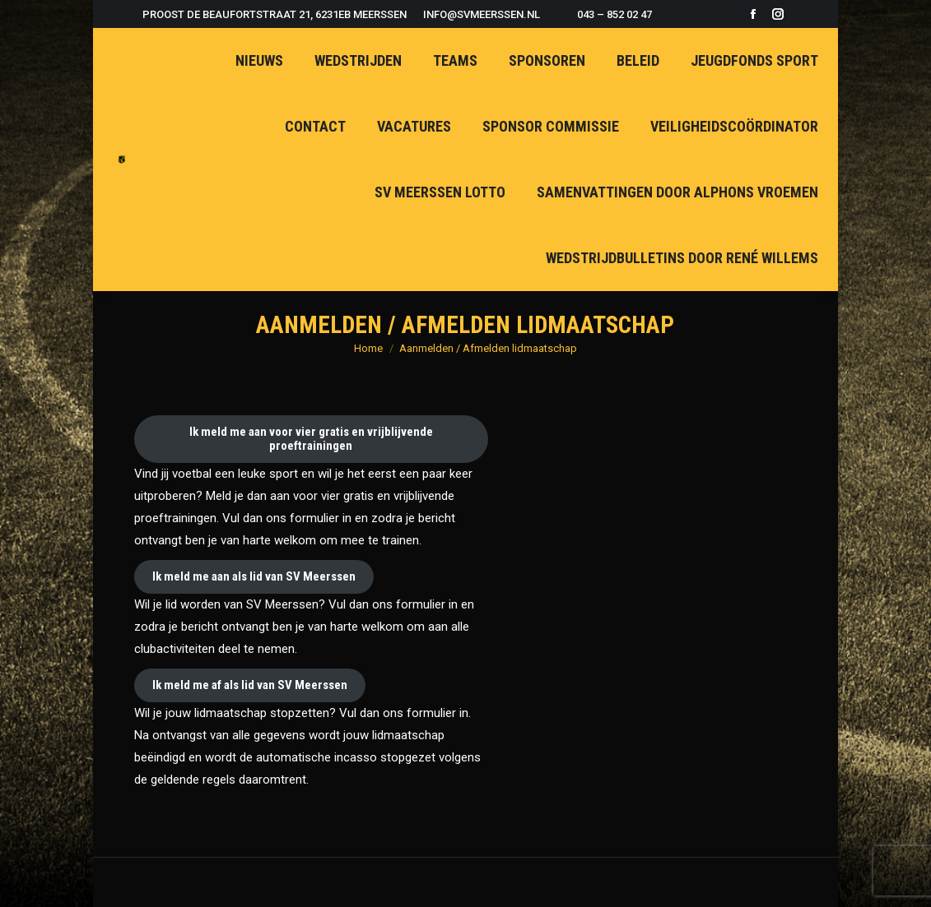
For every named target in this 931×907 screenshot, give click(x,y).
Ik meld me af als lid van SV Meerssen (249, 685)
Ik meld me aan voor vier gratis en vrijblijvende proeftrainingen (311, 438)
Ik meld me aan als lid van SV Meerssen (254, 576)
